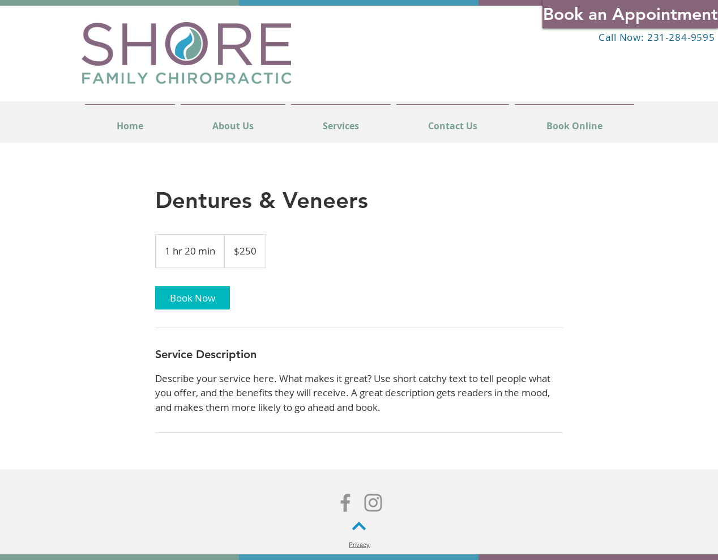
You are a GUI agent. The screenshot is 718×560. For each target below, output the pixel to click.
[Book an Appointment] (630, 14)
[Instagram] (373, 503)
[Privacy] (359, 544)
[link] (192, 297)
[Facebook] (345, 503)
